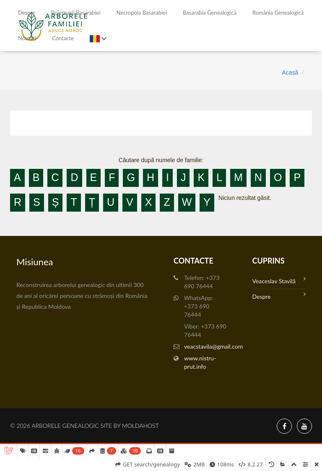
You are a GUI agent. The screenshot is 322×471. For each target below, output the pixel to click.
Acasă (290, 72)
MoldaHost (140, 425)
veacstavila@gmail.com (213, 346)
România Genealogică (278, 12)
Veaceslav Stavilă (279, 280)
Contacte (63, 38)
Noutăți (27, 38)
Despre (26, 12)
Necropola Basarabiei (142, 12)
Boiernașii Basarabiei (76, 12)
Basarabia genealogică (209, 12)
